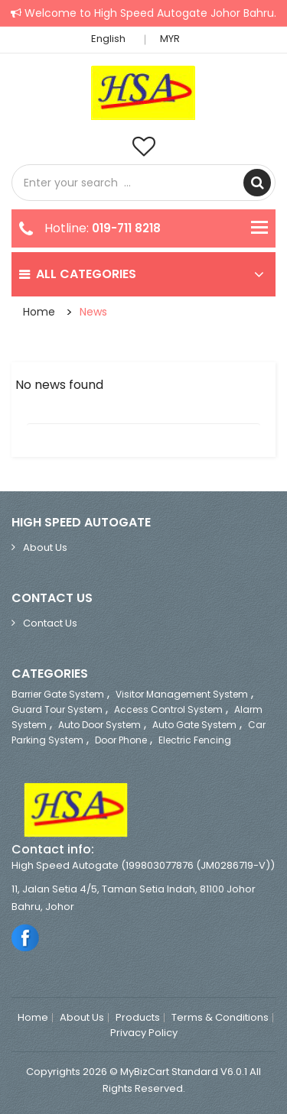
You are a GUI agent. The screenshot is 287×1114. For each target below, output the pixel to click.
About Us (45, 547)
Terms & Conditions (220, 1017)
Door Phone (121, 739)
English (112, 38)
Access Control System (168, 709)
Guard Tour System (57, 709)
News (93, 311)
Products (138, 1017)
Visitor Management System (182, 694)
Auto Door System (99, 724)
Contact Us (50, 623)
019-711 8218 (126, 228)
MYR (174, 38)
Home (39, 311)
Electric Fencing (194, 739)
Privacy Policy (144, 1033)
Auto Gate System (194, 724)
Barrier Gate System (57, 694)
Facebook (25, 937)
